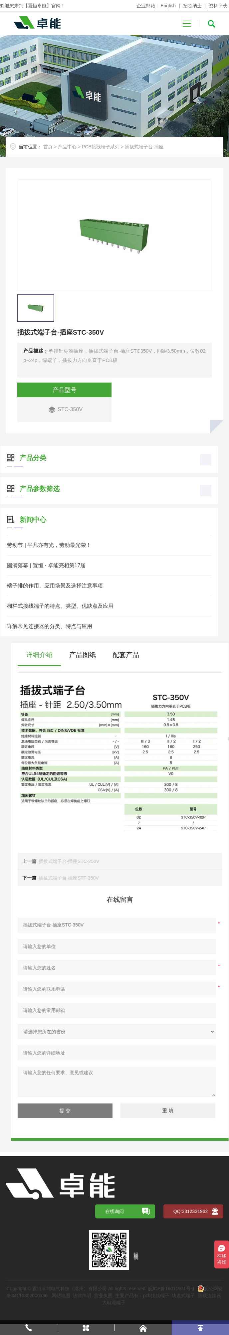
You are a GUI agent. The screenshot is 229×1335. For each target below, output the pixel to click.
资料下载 (218, 5)
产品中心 (67, 146)
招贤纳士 (192, 5)
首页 (48, 146)
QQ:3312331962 (190, 1294)
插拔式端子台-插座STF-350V (176, 878)
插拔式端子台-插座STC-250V (176, 861)
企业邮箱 (145, 5)
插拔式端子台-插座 (144, 146)
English (168, 5)
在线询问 (114, 1294)
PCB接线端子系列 (100, 146)
